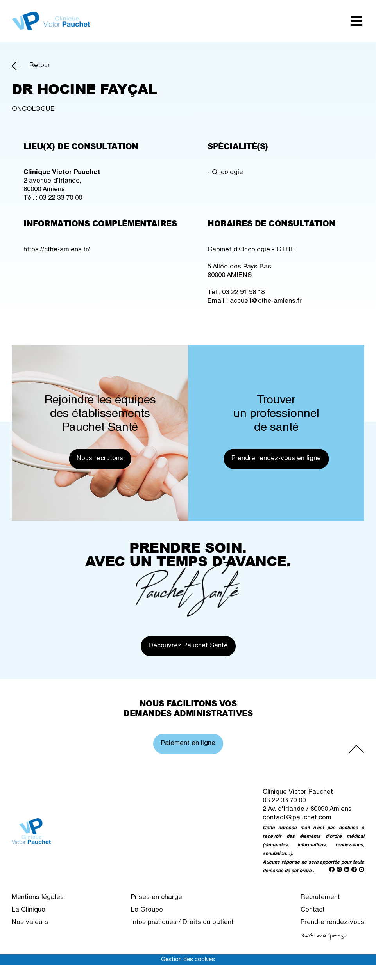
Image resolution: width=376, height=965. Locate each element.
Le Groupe (147, 910)
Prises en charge (156, 897)
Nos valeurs (30, 922)
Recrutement (320, 897)
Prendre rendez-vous (332, 922)
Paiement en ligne (188, 743)
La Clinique (28, 910)
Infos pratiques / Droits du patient (182, 922)
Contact (313, 910)
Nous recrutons (100, 458)
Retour (39, 65)
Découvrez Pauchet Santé (188, 646)
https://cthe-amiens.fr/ (56, 250)
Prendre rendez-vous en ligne (276, 458)
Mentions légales (38, 897)
